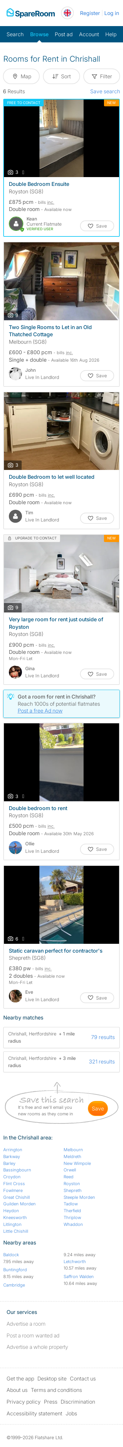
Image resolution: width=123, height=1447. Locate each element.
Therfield (72, 1210)
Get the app (20, 1378)
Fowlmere (13, 1190)
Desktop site (52, 1378)
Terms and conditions (56, 1390)
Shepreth (73, 1190)
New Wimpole (77, 1163)
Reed (68, 1176)
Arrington (12, 1149)
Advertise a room (26, 1323)
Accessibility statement (34, 1413)
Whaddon (73, 1224)
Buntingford (15, 1269)
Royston (72, 1183)
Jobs (71, 1413)
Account (89, 34)
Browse (39, 34)
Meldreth (72, 1156)
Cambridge (14, 1285)
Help (110, 34)
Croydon (12, 1176)
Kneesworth (15, 1217)
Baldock (11, 1254)
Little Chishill (15, 1231)
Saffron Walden (79, 1276)
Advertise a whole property (37, 1347)
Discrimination (78, 1401)
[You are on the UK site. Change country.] (67, 13)
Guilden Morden (19, 1203)
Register (90, 13)
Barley (9, 1163)
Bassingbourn (17, 1169)
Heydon (11, 1210)
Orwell (70, 1169)
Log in (111, 13)
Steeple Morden (79, 1197)
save (98, 1108)
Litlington (12, 1224)
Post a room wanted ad (33, 1335)
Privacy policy (24, 1401)
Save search (105, 91)
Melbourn (73, 1149)
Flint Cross (14, 1183)
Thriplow (72, 1217)
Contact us (83, 1378)
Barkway (11, 1156)
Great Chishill (16, 1197)
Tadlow (71, 1203)
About (17, 1390)
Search (15, 34)
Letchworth (75, 1261)
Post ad (63, 34)
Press (50, 1401)
